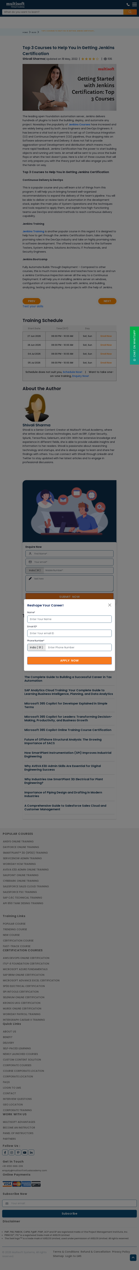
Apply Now (69, 660)
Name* (31, 612)
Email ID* (32, 626)
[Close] (110, 605)
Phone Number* (35, 640)
